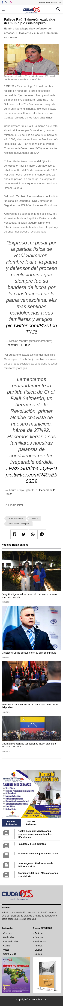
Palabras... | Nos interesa (32, 843)
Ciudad (38, 950)
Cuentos (39, 937)
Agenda (38, 945)
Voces (6, 950)
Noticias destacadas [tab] (11, 822)
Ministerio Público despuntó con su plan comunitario (29, 652)
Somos (38, 954)
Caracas (7, 933)
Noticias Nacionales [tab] (31, 822)
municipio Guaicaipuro (19, 524)
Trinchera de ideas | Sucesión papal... (39, 853)
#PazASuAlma (22, 468)
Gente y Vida (9, 954)
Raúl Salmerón (16, 518)
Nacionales (8, 937)
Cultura (6, 945)
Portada (38, 933)
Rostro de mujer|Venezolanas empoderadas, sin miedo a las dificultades (34, 834)
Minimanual (40, 941)
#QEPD (48, 468)
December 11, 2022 (18, 345)
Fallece (34, 518)
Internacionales (10, 941)
